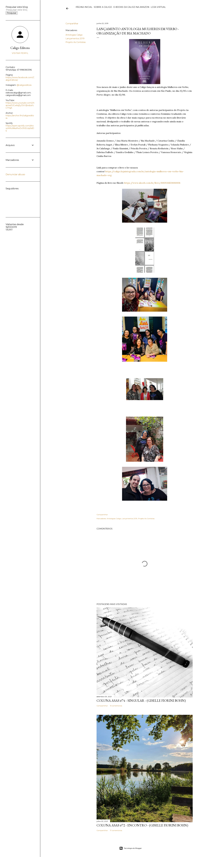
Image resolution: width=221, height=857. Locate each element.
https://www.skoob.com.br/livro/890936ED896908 (152, 182)
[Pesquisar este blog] (17, 9)
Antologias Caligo (74, 35)
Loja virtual (158, 7)
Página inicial (84, 7)
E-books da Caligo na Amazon (131, 7)
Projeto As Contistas (76, 42)
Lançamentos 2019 (75, 38)
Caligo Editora (20, 48)
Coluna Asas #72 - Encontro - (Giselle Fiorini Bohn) (142, 825)
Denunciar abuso (15, 174)
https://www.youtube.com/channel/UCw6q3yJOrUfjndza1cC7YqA (20, 105)
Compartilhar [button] (72, 23)
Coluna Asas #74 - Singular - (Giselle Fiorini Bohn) (141, 700)
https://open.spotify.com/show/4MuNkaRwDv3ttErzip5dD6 (20, 128)
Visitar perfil (20, 53)
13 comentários (116, 706)
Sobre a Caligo (103, 7)
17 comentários (116, 830)
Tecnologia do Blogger (130, 848)
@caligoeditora (24, 85)
